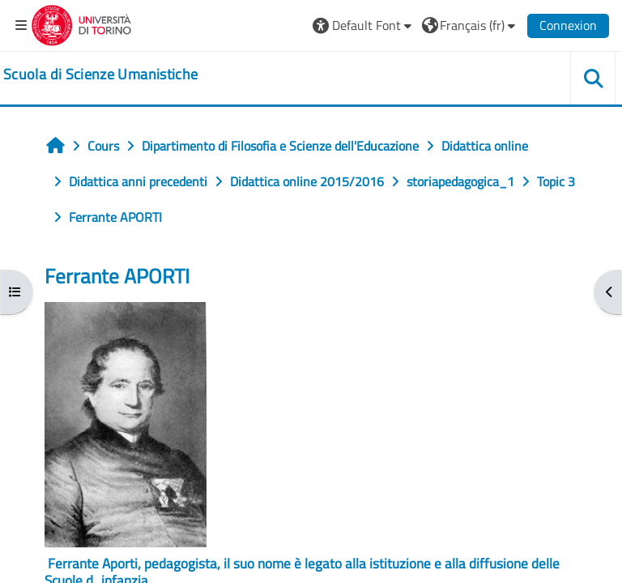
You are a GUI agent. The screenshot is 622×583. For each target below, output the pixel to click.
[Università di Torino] (81, 23)
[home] (100, 74)
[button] (364, 25)
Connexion (568, 25)
